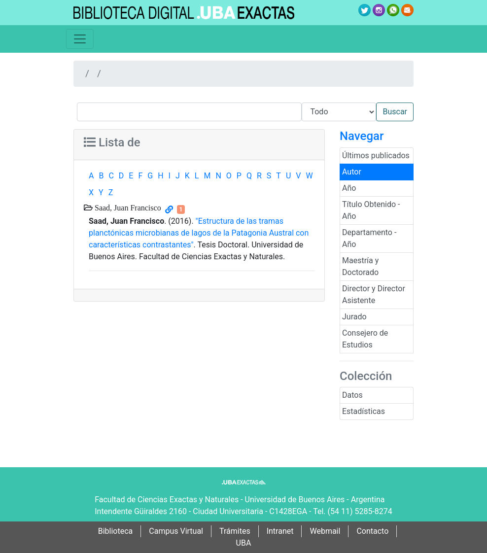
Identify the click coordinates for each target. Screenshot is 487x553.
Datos (352, 395)
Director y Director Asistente (373, 294)
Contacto (372, 531)
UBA (243, 543)
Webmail (325, 531)
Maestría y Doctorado (360, 266)
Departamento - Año (369, 238)
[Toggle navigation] (80, 39)
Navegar (361, 136)
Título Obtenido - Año (371, 210)
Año (349, 188)
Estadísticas (363, 411)
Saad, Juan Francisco (127, 207)
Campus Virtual (176, 531)
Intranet (280, 531)
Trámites (234, 531)
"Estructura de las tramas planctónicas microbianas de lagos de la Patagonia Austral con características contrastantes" (199, 232)
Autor (351, 171)
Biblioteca (115, 531)
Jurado (354, 316)
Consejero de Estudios (365, 338)
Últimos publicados (376, 155)
